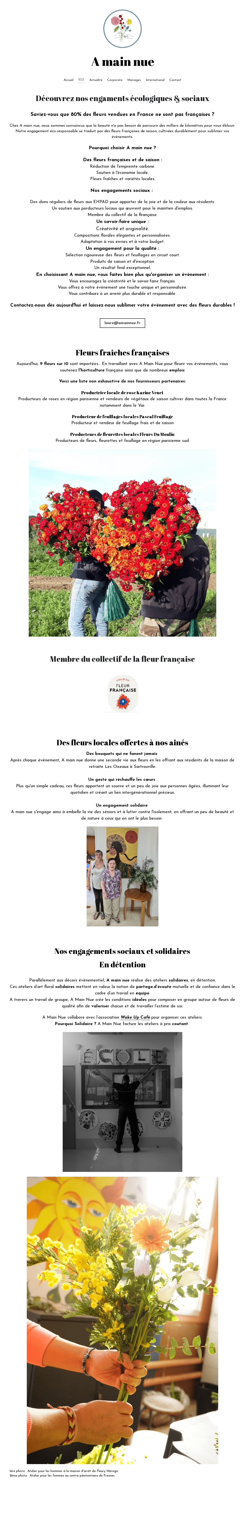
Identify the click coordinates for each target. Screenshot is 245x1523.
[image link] (122, 694)
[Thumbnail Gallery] (122, 543)
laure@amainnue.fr (122, 323)
